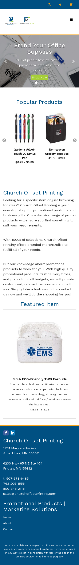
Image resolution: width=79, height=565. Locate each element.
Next (75, 140)
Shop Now (39, 77)
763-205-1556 (14, 484)
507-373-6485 (17, 478)
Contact (8, 529)
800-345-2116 (14, 489)
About (7, 523)
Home (7, 517)
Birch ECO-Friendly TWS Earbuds (39, 379)
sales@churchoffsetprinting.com (29, 494)
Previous (4, 140)
